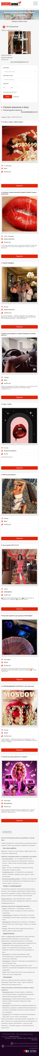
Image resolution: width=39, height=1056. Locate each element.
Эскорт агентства (9, 239)
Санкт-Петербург (6, 55)
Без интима (5, 954)
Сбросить (16, 96)
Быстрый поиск (7, 831)
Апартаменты (8, 591)
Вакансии (34, 1039)
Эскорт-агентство (6, 898)
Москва (6, 307)
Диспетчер (5, 965)
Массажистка (8, 803)
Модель (4, 928)
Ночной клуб (6, 1014)
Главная (3, 117)
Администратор (7, 943)
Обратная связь (32, 1038)
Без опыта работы (7, 858)
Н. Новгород (7, 165)
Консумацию (6, 1005)
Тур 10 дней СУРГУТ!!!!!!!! (11, 545)
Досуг (5, 168)
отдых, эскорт (7, 404)
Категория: (6, 67)
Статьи (14, 1038)
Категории (8, 1038)
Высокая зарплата (6, 57)
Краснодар (7, 659)
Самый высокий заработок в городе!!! (15, 756)
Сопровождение (7, 915)
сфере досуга (11, 936)
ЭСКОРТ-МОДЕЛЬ (8, 263)
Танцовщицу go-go (8, 992)
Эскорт (6, 662)
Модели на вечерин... (10, 450)
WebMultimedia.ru (14, 1036)
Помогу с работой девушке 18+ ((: (11, 30)
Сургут (6, 589)
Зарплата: (6, 83)
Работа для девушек (9, 474)
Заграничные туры (8, 872)
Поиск (7, 96)
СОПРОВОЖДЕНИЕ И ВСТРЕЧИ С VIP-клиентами (18, 686)
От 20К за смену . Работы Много (13, 122)
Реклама (19, 1038)
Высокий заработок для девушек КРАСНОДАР (17, 615)
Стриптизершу (6, 999)
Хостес (4, 947)
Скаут (4, 972)
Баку (8, 117)
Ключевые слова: (8, 75)
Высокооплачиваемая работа (11, 879)
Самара (6, 377)
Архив (25, 1038)
